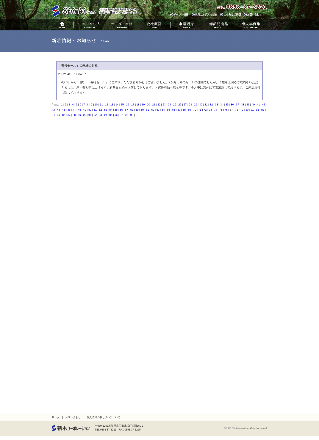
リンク (55, 417)
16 (127, 104)
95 (110, 114)
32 (211, 104)
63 (158, 109)
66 (173, 109)
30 (200, 104)
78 (236, 109)
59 (137, 109)
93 (100, 114)
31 (206, 104)
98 (126, 114)
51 (95, 109)
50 (89, 109)
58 (131, 109)
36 (232, 104)
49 (84, 109)
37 (237, 104)
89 (79, 114)
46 (68, 109)
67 (178, 109)
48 (79, 109)
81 (252, 109)
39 (247, 104)
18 (137, 104)
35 (226, 104)
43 (53, 109)
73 (210, 109)
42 (263, 104)
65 (168, 109)
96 (116, 114)
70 (194, 109)
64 (163, 109)
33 (216, 104)
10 (96, 104)
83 (262, 109)
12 (106, 104)
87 (68, 114)
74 (215, 109)
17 (132, 104)
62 (152, 109)
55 (116, 109)
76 (226, 109)
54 (110, 109)
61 (147, 109)
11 (101, 104)
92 (95, 114)
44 (58, 109)
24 (169, 104)
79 (241, 109)
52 (100, 109)
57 (126, 109)
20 (148, 104)
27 (185, 104)
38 (242, 104)
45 (63, 109)
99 (131, 114)
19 (143, 104)
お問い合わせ (73, 417)
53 (105, 109)
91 (89, 114)
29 (195, 104)
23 (164, 104)
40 (253, 104)
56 (121, 109)
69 (189, 109)
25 (174, 104)
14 (117, 104)
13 (111, 104)
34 (221, 104)
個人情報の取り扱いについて (103, 417)
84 (53, 114)
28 (190, 104)
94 (105, 114)
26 (179, 104)
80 (247, 109)
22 (158, 104)
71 (199, 109)
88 (74, 114)
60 (142, 109)
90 (84, 114)
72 (205, 109)
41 (258, 104)
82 (257, 109)
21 (153, 104)
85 (58, 114)
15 (122, 104)
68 (184, 109)
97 (121, 114)
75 (220, 109)
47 (74, 109)
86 (63, 114)
